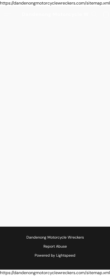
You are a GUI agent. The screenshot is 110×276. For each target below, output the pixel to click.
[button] (55, 14)
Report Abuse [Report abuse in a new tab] (55, 246)
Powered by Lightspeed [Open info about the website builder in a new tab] (55, 255)
